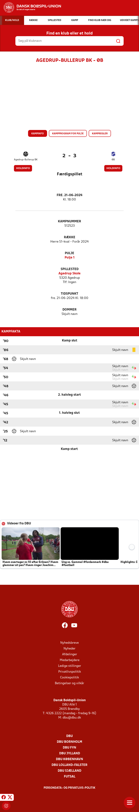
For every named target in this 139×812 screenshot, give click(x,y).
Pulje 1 (70, 257)
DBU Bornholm (69, 741)
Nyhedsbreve (69, 642)
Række (69, 237)
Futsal (69, 776)
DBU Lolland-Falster (69, 765)
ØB (113, 160)
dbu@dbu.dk (72, 717)
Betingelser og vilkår (69, 683)
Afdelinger (69, 654)
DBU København (69, 759)
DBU (69, 736)
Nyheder (69, 648)
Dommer (69, 309)
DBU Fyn (69, 747)
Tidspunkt (69, 293)
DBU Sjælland (69, 770)
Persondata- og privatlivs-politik (69, 788)
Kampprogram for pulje (68, 134)
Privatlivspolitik (69, 671)
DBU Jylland (69, 753)
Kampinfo (37, 134)
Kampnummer (69, 221)
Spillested (70, 269)
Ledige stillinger (69, 666)
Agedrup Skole (69, 273)
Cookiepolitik (69, 677)
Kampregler (100, 134)
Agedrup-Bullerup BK (25, 160)
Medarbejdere (69, 660)
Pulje (69, 253)
